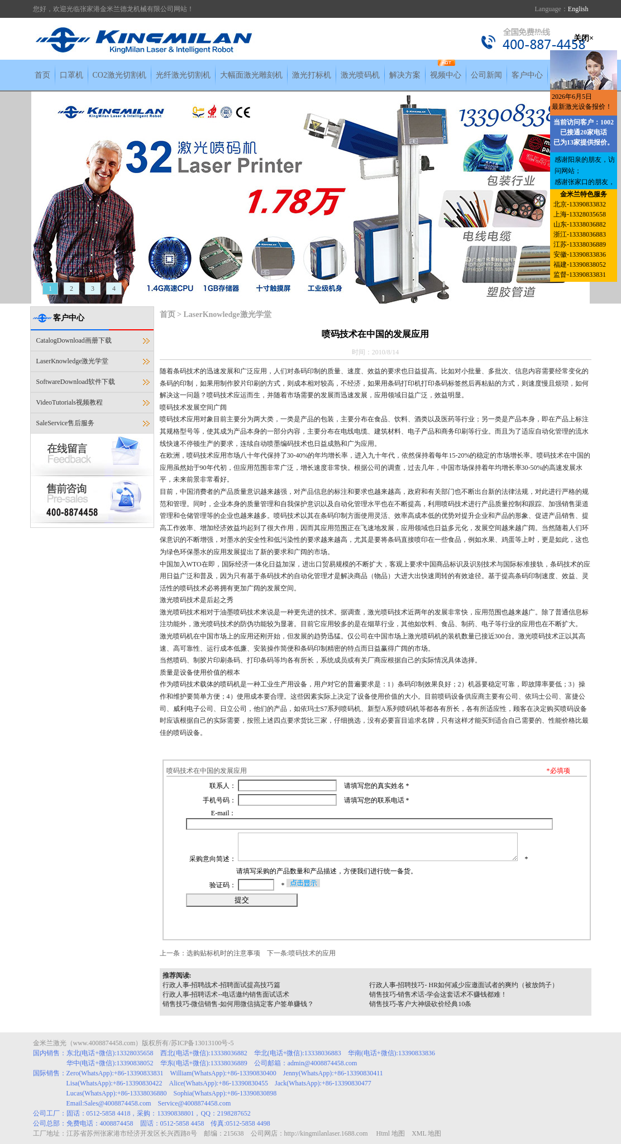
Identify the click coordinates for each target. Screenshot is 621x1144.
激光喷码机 (360, 75)
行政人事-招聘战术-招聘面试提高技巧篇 (222, 985)
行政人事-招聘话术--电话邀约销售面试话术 (226, 994)
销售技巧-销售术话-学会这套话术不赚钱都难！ (438, 994)
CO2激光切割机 (119, 75)
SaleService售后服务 (65, 423)
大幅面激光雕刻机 (251, 75)
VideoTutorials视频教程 (69, 402)
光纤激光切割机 (183, 75)
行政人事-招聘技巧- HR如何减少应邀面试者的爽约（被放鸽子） (464, 985)
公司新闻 (486, 75)
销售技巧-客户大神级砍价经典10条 (420, 1004)
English (578, 9)
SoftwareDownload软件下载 (75, 382)
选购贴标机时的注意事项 (223, 953)
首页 (42, 75)
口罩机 (71, 75)
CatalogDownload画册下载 (74, 340)
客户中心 (527, 75)
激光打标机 (311, 75)
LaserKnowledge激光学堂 (72, 361)
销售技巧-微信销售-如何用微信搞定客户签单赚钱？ (238, 1004)
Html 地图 (390, 1133)
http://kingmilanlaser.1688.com (326, 1133)
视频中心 (445, 75)
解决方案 (405, 75)
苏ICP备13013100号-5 (202, 1043)
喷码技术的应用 (312, 953)
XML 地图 (426, 1133)
